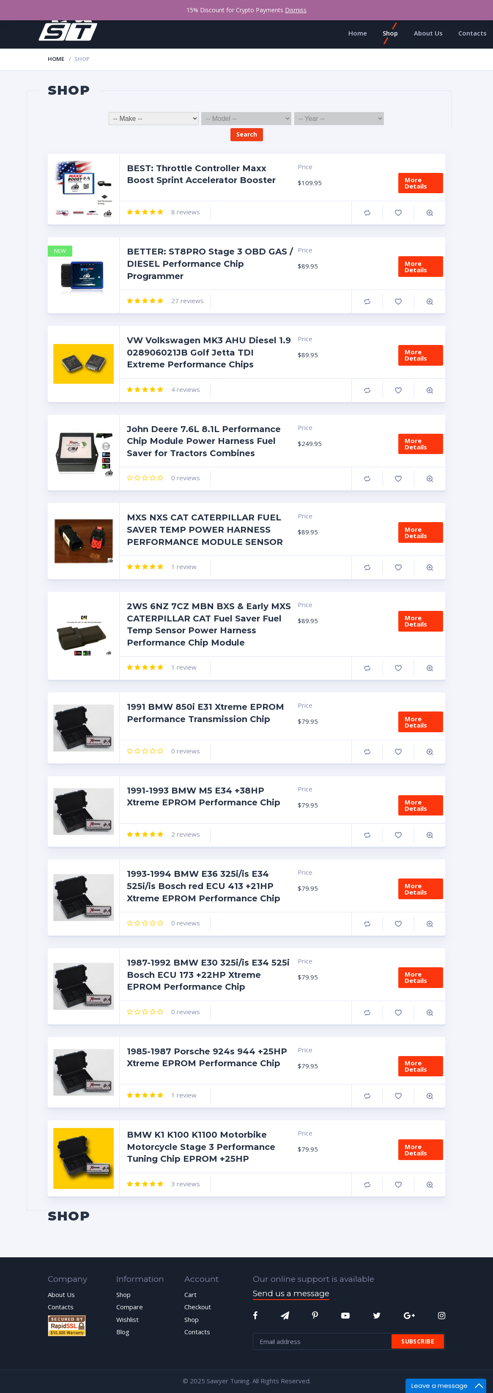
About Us (61, 1294)
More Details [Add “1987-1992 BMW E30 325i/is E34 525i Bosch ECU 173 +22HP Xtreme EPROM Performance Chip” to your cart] (416, 977)
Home (56, 59)
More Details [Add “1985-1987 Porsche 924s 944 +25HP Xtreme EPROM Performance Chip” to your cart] (416, 1066)
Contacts (61, 1307)
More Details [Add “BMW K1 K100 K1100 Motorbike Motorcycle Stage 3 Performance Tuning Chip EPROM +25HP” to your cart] (416, 1149)
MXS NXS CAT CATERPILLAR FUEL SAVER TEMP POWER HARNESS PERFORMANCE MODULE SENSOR (205, 529)
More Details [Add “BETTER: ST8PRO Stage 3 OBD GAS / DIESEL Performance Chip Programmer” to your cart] (416, 266)
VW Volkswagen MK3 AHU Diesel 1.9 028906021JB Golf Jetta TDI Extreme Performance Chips (209, 352)
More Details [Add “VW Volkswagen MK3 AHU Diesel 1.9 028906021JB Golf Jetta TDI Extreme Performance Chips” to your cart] (416, 355)
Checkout (197, 1307)
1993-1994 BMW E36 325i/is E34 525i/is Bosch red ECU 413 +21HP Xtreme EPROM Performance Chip (203, 886)
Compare (367, 213)
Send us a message (291, 1293)
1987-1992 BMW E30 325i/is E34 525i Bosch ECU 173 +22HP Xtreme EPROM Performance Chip (208, 975)
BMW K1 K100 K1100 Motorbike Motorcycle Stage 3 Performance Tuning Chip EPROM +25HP (201, 1147)
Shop (123, 1294)
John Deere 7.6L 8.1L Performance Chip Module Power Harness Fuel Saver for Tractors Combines (204, 441)
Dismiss (296, 10)
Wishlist (127, 1319)
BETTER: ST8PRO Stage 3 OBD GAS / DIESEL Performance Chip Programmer (210, 263)
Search (246, 134)
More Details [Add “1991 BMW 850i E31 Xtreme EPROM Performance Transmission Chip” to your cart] (416, 721)
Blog (122, 1331)
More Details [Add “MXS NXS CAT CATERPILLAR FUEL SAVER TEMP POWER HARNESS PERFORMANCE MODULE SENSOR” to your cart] (416, 532)
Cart (190, 1294)
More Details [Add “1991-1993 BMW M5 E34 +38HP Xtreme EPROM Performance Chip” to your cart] (416, 805)
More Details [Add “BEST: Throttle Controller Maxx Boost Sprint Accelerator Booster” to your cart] (416, 182)
